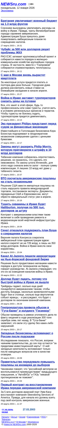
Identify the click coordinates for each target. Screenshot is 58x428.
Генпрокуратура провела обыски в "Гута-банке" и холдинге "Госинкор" (25, 309)
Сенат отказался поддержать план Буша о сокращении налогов (29, 232)
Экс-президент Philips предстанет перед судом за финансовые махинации (28, 125)
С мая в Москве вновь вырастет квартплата (23, 76)
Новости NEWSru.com (15, 424)
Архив (22, 417)
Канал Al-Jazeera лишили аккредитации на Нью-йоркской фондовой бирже (28, 257)
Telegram (6, 419)
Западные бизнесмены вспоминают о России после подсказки (27, 335)
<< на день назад (7, 410)
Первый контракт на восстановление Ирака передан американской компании (28, 386)
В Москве (21, 422)
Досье (14, 417)
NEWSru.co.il (8, 422)
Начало (5, 417)
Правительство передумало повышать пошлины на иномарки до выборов (28, 363)
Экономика (7, 10)
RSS (43, 417)
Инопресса (33, 422)
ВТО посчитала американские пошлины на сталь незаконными (28, 180)
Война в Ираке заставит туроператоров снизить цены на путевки (28, 99)
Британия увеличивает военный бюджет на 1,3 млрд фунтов (29, 22)
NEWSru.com (13, 4)
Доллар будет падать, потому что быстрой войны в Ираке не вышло (25, 280)
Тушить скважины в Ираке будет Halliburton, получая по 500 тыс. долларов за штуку (23, 207)
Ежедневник (33, 417)
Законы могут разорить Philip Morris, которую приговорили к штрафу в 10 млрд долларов (26, 150)
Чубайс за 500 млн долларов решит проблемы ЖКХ (25, 51)
